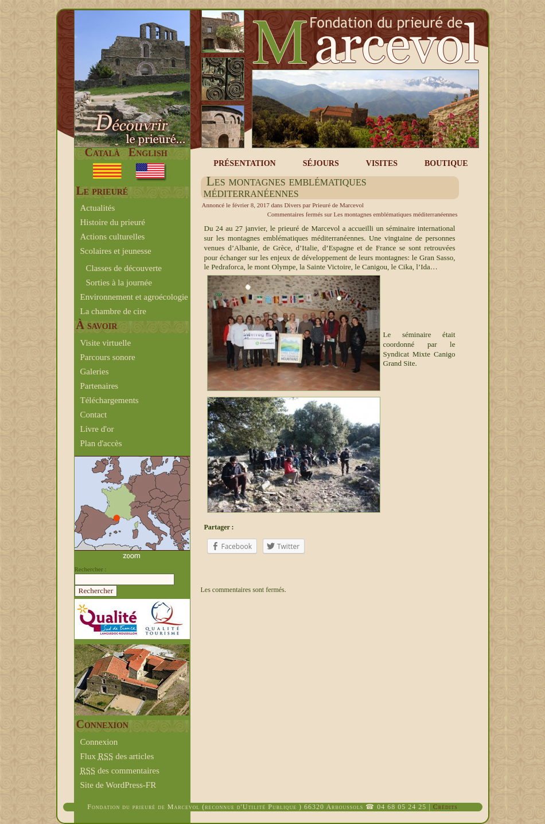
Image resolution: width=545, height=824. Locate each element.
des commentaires (119, 770)
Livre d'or (97, 429)
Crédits (445, 807)
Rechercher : (91, 569)
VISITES (382, 163)
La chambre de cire (113, 311)
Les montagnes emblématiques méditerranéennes (285, 186)
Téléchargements (109, 400)
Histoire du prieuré (112, 222)
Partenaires (99, 385)
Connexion (99, 741)
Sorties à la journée (119, 282)
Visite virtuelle (105, 342)
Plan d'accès (101, 443)
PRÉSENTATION (244, 163)
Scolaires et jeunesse (115, 251)
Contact (93, 414)
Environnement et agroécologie (134, 296)
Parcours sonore (107, 357)
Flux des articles (117, 756)
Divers (292, 205)
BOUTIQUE (446, 163)
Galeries (94, 371)
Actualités (97, 207)
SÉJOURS (321, 163)
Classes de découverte (124, 268)
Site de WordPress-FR (118, 785)
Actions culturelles (112, 236)
